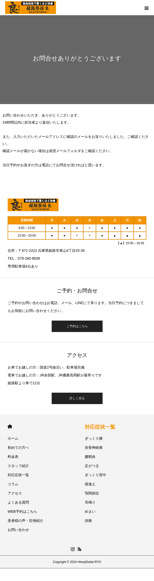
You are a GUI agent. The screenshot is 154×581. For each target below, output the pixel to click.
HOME (10, 426)
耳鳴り (90, 502)
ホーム (13, 438)
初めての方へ (18, 447)
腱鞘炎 (90, 457)
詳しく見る (77, 398)
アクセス (15, 493)
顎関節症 (92, 493)
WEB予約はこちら (22, 511)
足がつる (92, 466)
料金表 (13, 457)
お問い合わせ (18, 530)
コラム (13, 484)
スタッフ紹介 (18, 466)
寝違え (90, 484)
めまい (90, 511)
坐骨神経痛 (94, 447)
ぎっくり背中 (95, 475)
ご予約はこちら (77, 326)
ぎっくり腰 (94, 438)
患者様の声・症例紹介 (25, 521)
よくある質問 (18, 502)
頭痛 (88, 521)
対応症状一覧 (18, 475)
